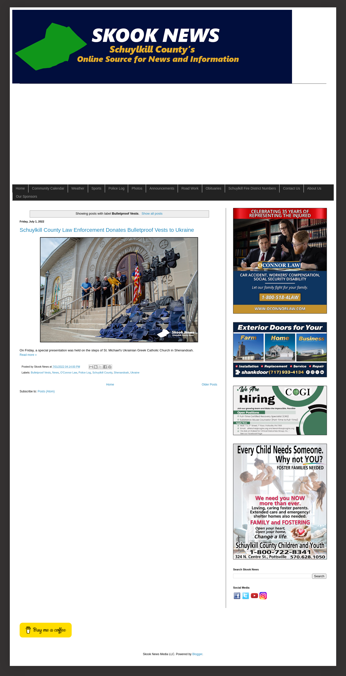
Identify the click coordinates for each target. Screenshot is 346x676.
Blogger (197, 654)
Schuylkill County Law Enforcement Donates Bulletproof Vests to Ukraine (107, 230)
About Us (314, 188)
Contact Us (291, 188)
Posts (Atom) (46, 391)
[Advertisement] (46, 130)
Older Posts (209, 384)
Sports (96, 188)
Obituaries (213, 188)
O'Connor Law (68, 372)
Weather (77, 188)
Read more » (28, 355)
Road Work (190, 188)
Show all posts (152, 213)
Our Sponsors (26, 196)
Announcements (161, 188)
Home (20, 188)
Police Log (116, 188)
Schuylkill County (102, 372)
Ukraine (134, 372)
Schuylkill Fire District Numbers (252, 188)
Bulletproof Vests (41, 372)
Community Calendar (48, 188)
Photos (137, 188)
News (55, 372)
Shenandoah (121, 372)
